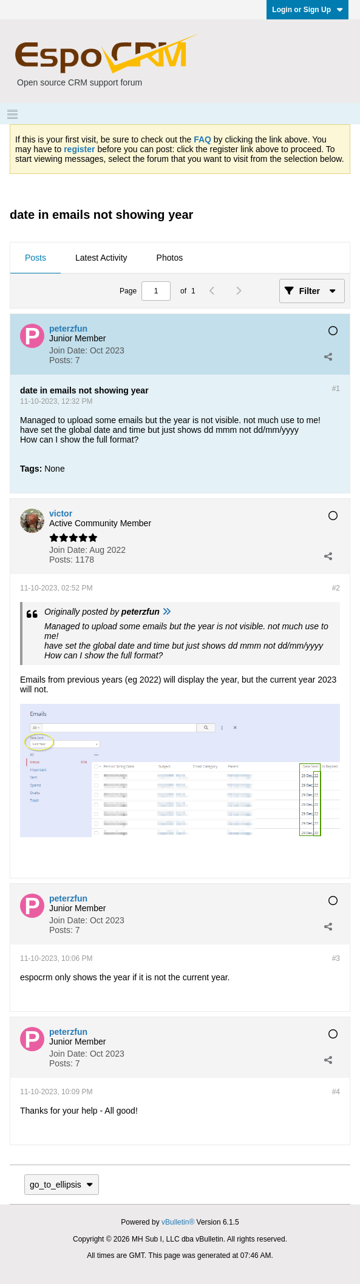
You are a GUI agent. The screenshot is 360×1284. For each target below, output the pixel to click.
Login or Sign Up (307, 9)
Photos (170, 257)
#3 (336, 958)
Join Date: (68, 350)
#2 (336, 588)
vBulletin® (177, 1222)
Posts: (61, 360)
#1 (336, 388)
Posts (35, 257)
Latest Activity (101, 257)
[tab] (35, 258)
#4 (336, 1092)
